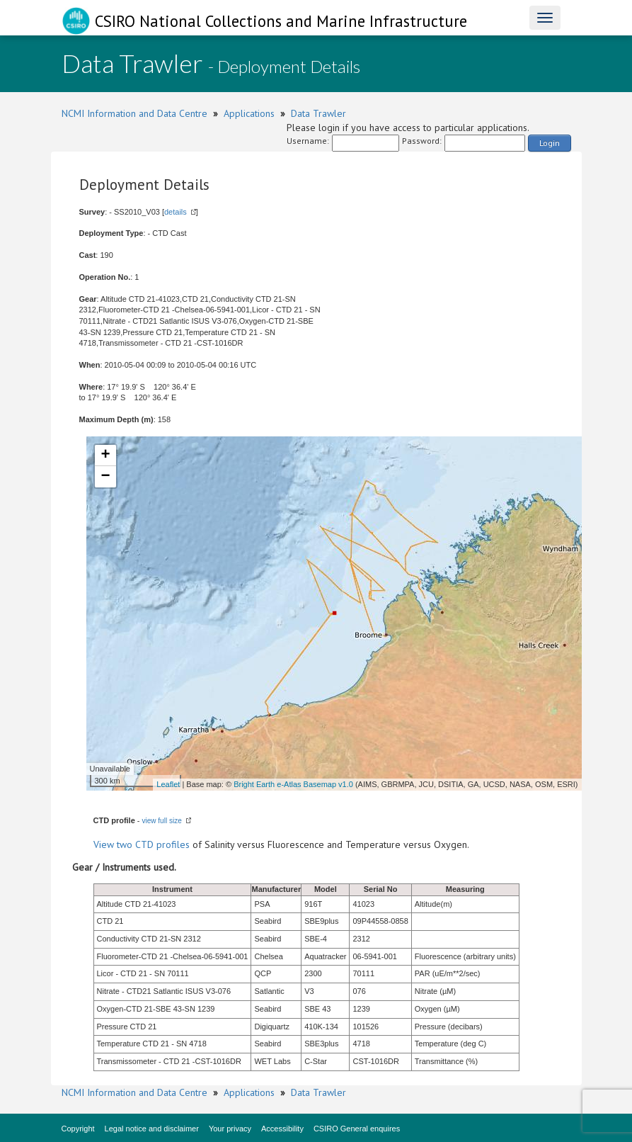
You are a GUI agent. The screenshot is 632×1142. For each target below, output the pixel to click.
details (175, 212)
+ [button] (105, 455)
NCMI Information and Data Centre (134, 113)
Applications (249, 113)
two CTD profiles (153, 844)
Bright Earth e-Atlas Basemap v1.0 (293, 784)
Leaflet (168, 784)
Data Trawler (318, 113)
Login (549, 142)
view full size (162, 821)
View (105, 844)
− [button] (105, 476)
